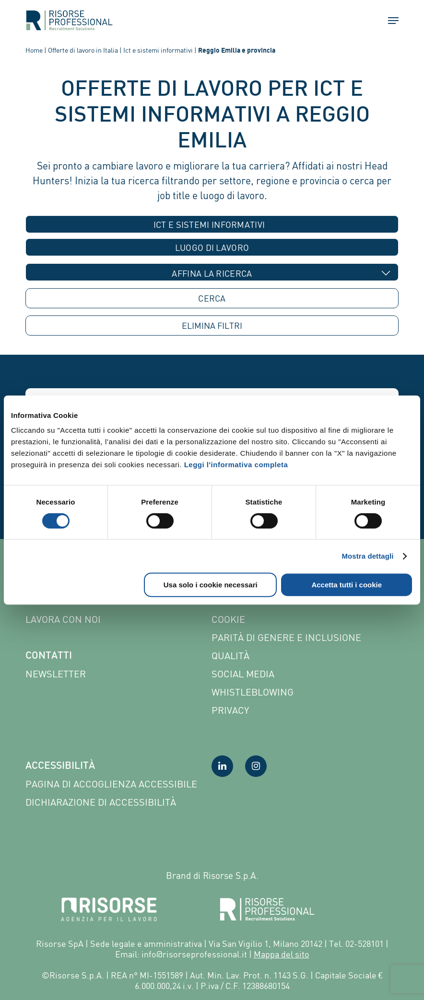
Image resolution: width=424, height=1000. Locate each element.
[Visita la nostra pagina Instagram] (256, 766)
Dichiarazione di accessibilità (100, 802)
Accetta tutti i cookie (346, 585)
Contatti (48, 656)
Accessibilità (60, 766)
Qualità (230, 656)
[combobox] (212, 224)
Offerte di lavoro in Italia (83, 50)
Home (34, 50)
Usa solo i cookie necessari (211, 585)
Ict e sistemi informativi (158, 50)
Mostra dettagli (367, 556)
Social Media (243, 674)
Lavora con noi (63, 619)
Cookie (228, 619)
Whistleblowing (253, 692)
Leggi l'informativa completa (236, 465)
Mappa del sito (281, 954)
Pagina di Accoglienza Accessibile (111, 784)
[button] (389, 20)
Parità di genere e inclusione (286, 637)
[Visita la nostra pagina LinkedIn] (222, 766)
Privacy (230, 710)
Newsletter (55, 674)
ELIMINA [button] (212, 325)
